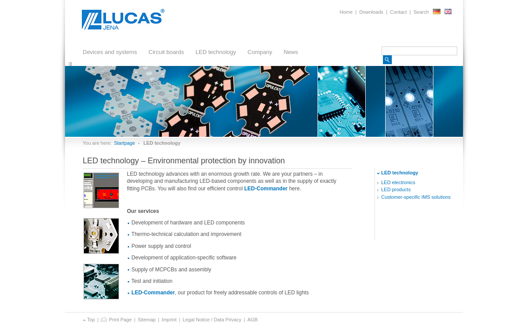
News (290, 52)
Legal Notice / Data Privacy (212, 319)
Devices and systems (107, 53)
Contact (398, 12)
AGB (252, 319)
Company (258, 53)
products (396, 189)
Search (421, 12)
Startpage (124, 143)
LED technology (213, 53)
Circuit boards (164, 53)
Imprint (169, 319)
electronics (398, 182)
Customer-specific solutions (416, 197)
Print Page (116, 319)
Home (346, 12)
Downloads (371, 12)
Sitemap (147, 319)
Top (89, 319)
